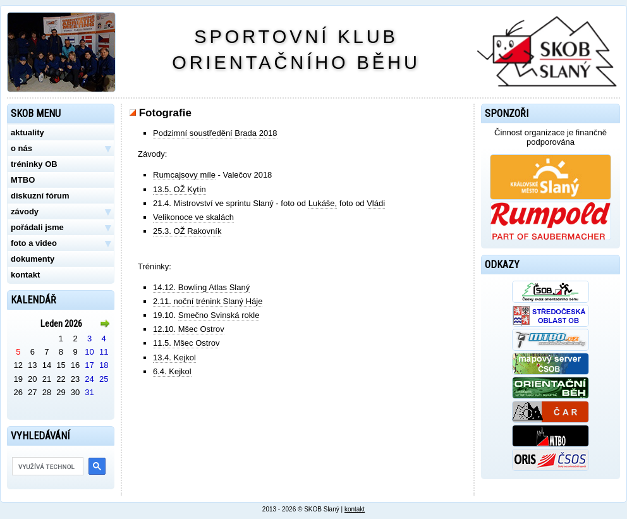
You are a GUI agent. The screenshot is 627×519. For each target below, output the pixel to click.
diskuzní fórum (40, 195)
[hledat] (46, 466)
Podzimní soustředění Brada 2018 (215, 133)
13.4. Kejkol (174, 357)
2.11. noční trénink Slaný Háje (207, 301)
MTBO (23, 180)
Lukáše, (323, 203)
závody (61, 211)
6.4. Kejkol (172, 371)
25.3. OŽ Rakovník (187, 231)
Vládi (376, 203)
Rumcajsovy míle (184, 175)
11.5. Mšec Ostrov (186, 343)
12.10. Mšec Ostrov (188, 329)
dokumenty (32, 259)
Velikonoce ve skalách (193, 217)
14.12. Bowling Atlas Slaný (201, 287)
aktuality (27, 132)
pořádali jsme (61, 227)
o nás (61, 148)
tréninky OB (34, 164)
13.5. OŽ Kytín (179, 189)
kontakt (25, 274)
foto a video (61, 243)
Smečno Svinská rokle (219, 315)
